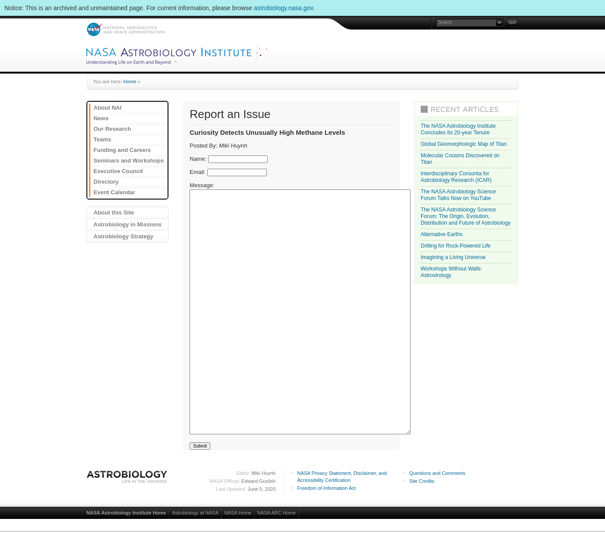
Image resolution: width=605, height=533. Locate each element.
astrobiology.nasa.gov (283, 7)
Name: (198, 158)
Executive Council (118, 171)
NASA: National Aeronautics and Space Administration (125, 29)
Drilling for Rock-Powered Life (456, 246)
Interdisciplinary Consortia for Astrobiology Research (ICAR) (456, 176)
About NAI (107, 107)
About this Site (113, 212)
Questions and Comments (437, 473)
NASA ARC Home (276, 512)
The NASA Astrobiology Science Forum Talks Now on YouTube (458, 195)
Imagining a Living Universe (453, 257)
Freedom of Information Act (326, 488)
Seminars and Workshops (128, 160)
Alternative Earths (442, 234)
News (100, 118)
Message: (202, 185)
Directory (106, 181)
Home (129, 81)
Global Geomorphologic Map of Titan (464, 144)
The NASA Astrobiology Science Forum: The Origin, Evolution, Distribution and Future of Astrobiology (465, 216)
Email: (197, 172)
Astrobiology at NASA (195, 512)
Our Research (112, 129)
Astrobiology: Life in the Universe (127, 476)
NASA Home (237, 512)
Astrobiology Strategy (123, 236)
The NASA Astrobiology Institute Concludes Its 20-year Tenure (458, 129)
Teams (102, 139)
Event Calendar (114, 192)
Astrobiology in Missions (127, 224)
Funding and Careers (122, 150)
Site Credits (421, 481)
